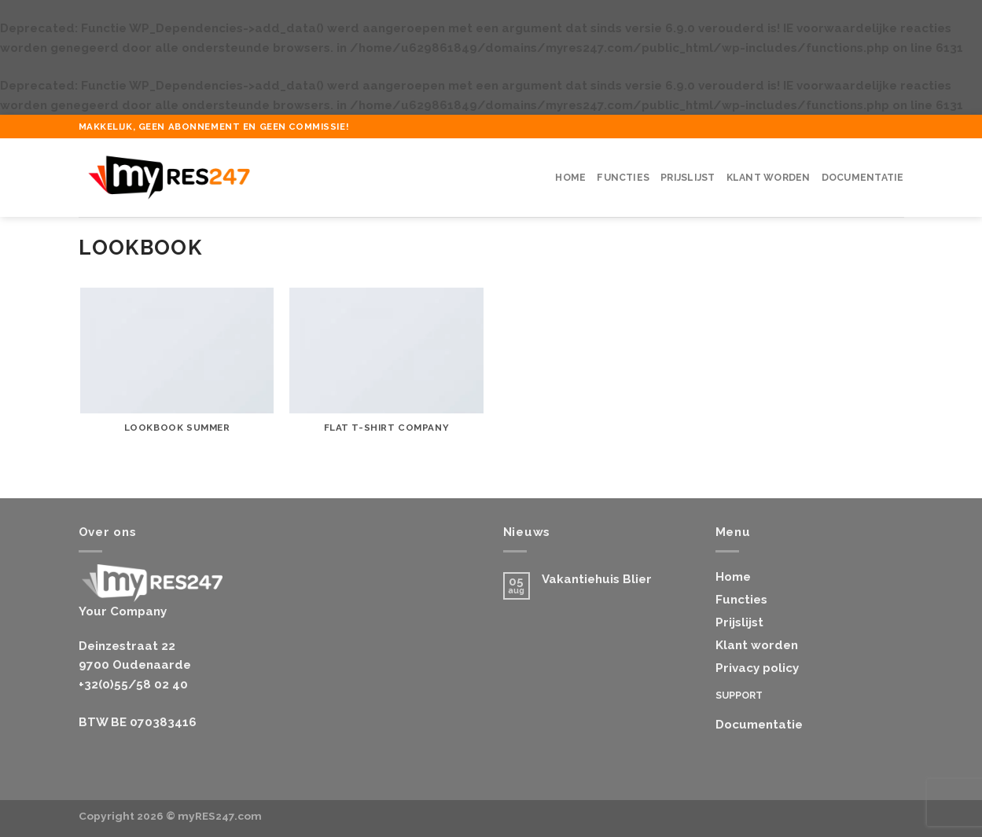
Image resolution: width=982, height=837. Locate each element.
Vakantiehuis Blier (597, 579)
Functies (623, 177)
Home (570, 177)
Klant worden (768, 177)
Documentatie (863, 177)
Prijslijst (687, 177)
